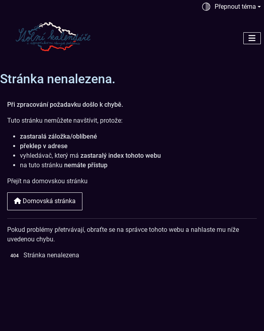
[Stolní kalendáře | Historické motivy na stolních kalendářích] (53, 36)
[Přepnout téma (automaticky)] (231, 7)
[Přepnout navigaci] (252, 38)
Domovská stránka (45, 201)
